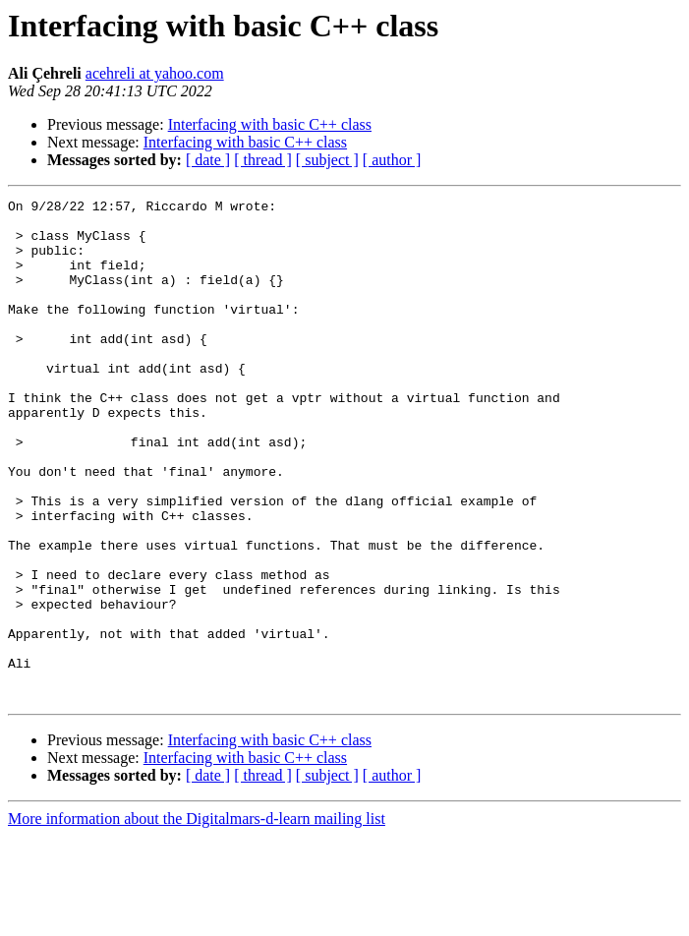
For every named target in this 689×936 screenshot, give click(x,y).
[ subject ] (327, 159)
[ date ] (208, 159)
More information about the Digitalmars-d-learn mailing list (196, 918)
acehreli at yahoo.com (155, 73)
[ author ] (392, 159)
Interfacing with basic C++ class (270, 124)
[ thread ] (263, 159)
